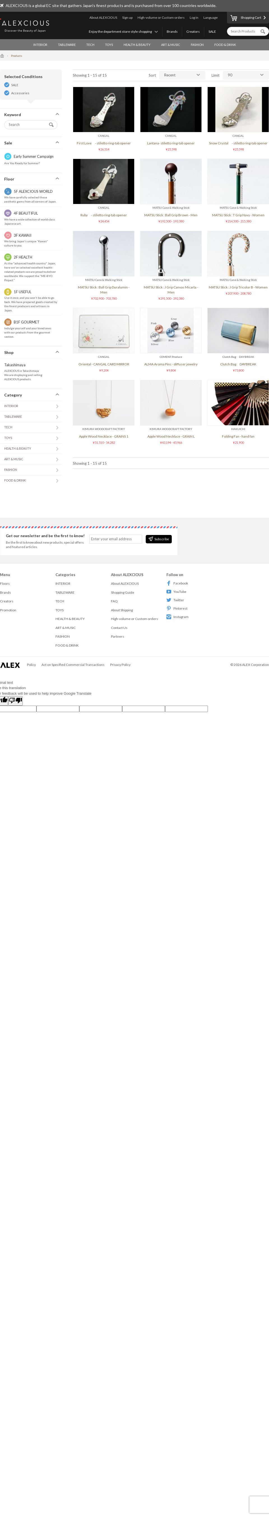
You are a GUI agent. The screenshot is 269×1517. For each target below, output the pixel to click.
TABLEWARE (67, 44)
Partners (117, 636)
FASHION (197, 44)
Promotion (8, 610)
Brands (172, 31)
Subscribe (159, 539)
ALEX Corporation (255, 665)
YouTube (176, 591)
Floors (5, 583)
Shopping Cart (245, 18)
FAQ (114, 601)
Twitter (175, 600)
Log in (194, 17)
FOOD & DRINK (225, 44)
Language (210, 17)
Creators (193, 31)
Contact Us (119, 628)
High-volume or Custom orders (161, 17)
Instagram (177, 616)
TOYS (109, 44)
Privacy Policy (120, 665)
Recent (169, 75)
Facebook (177, 583)
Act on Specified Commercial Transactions (73, 665)
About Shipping (122, 610)
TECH (90, 44)
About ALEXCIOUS (103, 17)
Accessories (20, 93)
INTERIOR (40, 44)
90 (230, 75)
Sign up (127, 17)
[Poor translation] (15, 701)
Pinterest (176, 608)
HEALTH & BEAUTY (137, 44)
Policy (31, 665)
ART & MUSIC (170, 44)
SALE (212, 31)
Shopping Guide (122, 592)
